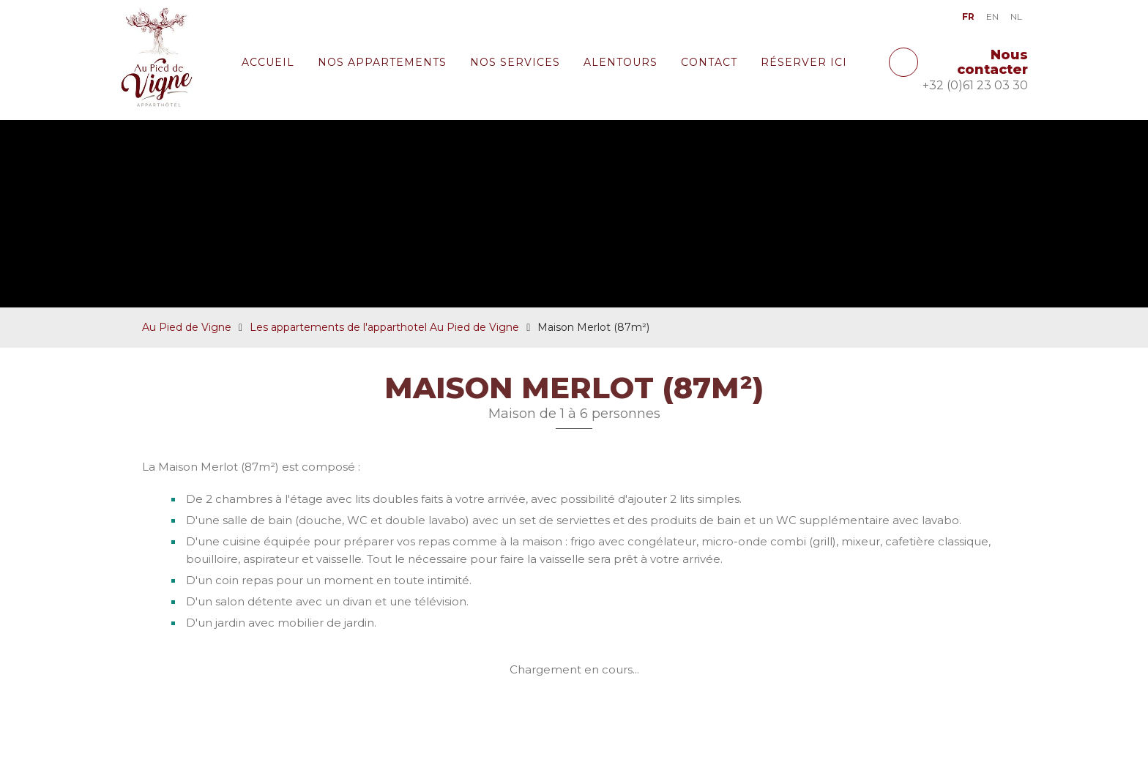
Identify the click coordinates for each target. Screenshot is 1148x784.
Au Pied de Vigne (186, 359)
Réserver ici (804, 62)
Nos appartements (382, 62)
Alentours (620, 62)
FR (968, 16)
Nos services (515, 62)
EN (992, 16)
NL (1016, 16)
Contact (709, 62)
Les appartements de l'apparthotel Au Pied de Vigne (384, 359)
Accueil (268, 62)
